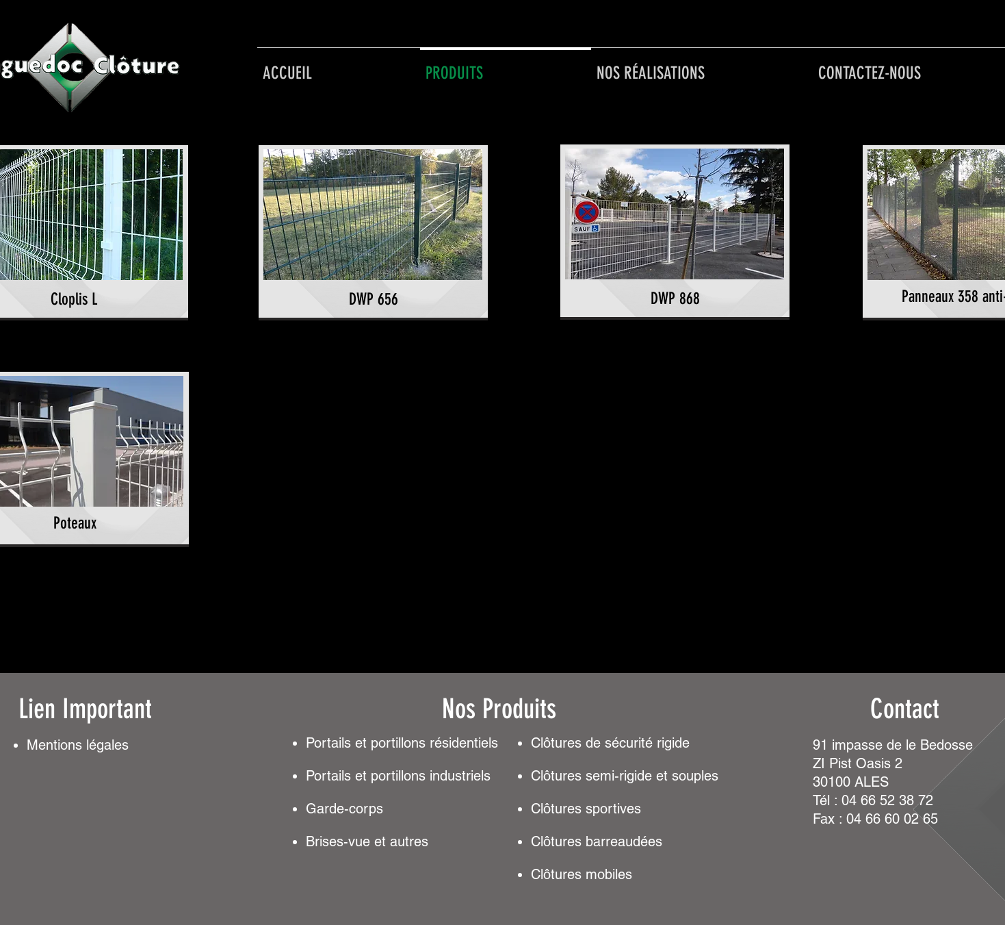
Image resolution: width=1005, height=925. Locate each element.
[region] (373, 232)
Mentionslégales (78, 745)
